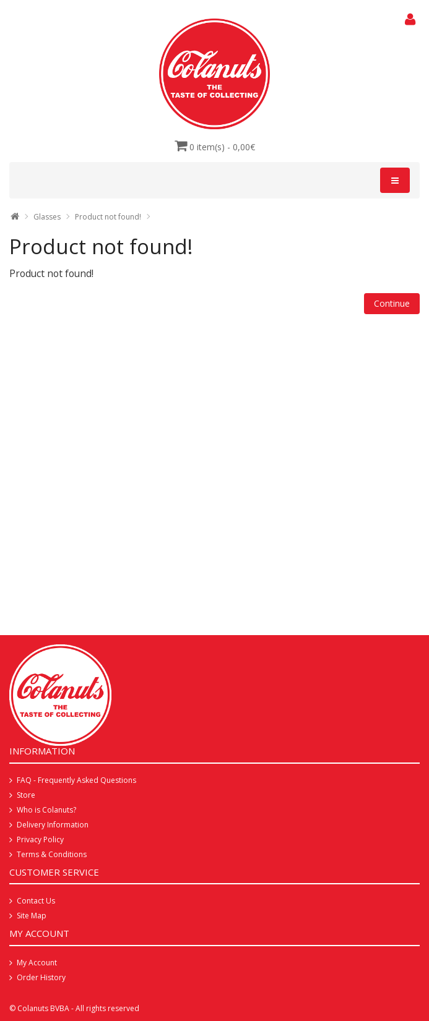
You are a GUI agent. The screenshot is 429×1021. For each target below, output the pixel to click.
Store (26, 795)
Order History (41, 977)
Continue (392, 303)
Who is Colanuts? (46, 810)
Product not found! (108, 216)
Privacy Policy (40, 839)
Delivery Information (53, 824)
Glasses (47, 216)
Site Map (31, 915)
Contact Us (36, 900)
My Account (37, 962)
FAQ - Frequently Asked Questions (76, 780)
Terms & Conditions (52, 854)
